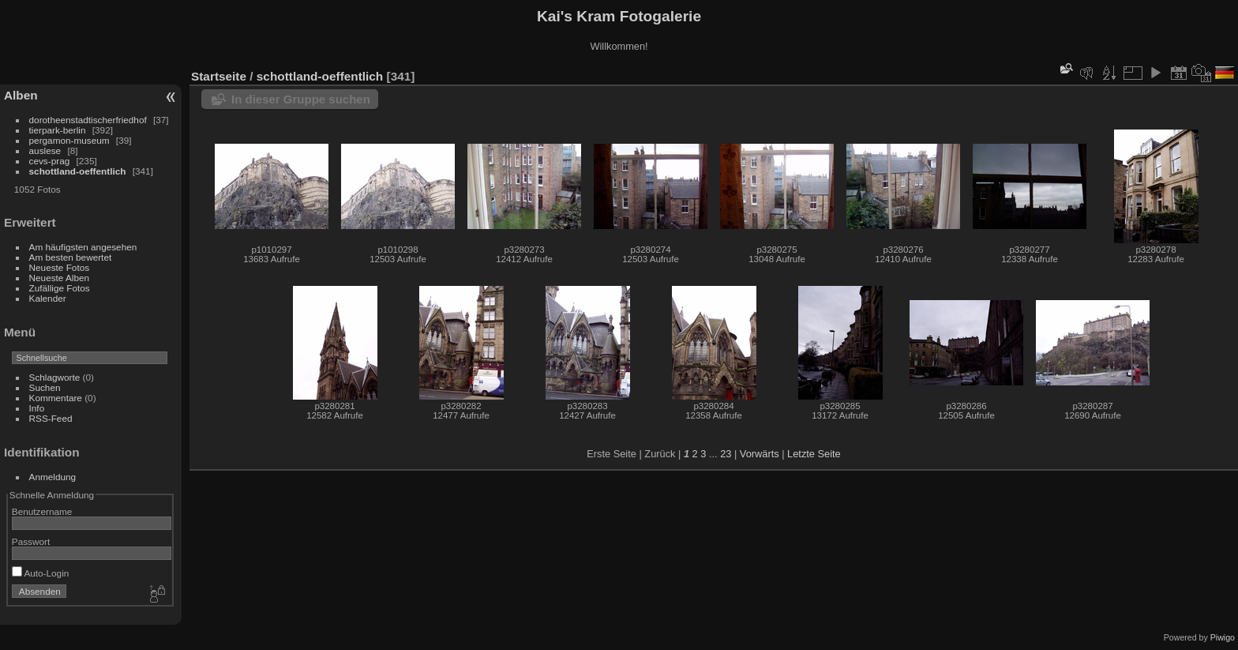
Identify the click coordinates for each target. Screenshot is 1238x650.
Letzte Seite (814, 454)
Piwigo (1222, 637)
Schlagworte (55, 377)
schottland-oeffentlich (77, 171)
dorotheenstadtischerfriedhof (88, 120)
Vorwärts (759, 454)
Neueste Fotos (59, 267)
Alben (21, 95)
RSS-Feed (51, 418)
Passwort (31, 541)
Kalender (47, 298)
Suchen (45, 387)
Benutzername (42, 511)
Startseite (218, 76)
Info (37, 408)
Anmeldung (53, 477)
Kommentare (55, 398)
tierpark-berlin (57, 130)
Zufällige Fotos (59, 288)
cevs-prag (49, 161)
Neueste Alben (59, 277)
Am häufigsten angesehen (83, 247)
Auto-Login (40, 573)
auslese (45, 150)
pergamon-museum (69, 140)
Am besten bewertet (70, 257)
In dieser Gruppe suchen (300, 99)
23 (725, 454)
